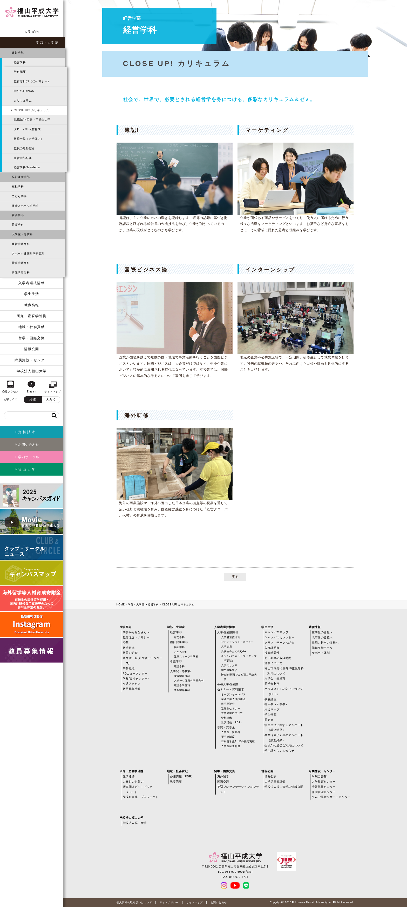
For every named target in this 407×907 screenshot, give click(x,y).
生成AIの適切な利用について (283, 745)
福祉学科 (18, 186)
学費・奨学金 (226, 727)
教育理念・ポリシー (136, 637)
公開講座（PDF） (182, 776)
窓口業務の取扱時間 (277, 657)
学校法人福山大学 (32, 371)
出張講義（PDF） (232, 722)
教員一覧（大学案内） (29, 138)
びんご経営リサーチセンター (331, 796)
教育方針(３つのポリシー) (31, 81)
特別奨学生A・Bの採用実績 (238, 741)
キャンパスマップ (276, 632)
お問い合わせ (219, 902)
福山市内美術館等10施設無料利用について (284, 671)
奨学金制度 (228, 736)
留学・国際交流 (31, 338)
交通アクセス (132, 683)
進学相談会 (228, 703)
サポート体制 (321, 652)
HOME (121, 604)
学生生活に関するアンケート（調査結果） (283, 727)
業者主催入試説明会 (233, 699)
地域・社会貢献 (31, 327)
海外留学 (223, 776)
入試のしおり (229, 665)
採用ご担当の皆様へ (325, 642)
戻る (235, 577)
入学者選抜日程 (230, 637)
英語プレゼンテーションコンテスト (238, 789)
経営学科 (20, 62)
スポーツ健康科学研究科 (28, 253)
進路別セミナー (230, 708)
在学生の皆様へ (322, 632)
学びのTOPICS (24, 90)
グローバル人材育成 (27, 129)
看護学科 (18, 224)
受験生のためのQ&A (233, 651)
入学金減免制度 (230, 746)
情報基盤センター (324, 786)
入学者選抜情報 (31, 283)
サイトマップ (194, 902)
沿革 (126, 642)
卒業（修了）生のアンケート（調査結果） (283, 737)
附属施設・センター (32, 360)
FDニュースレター (135, 673)
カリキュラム (23, 100)
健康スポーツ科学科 (25, 205)
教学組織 (129, 647)
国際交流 (223, 781)
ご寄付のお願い (133, 781)
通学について (273, 663)
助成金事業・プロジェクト (141, 796)
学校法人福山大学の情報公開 (283, 786)
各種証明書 (272, 647)
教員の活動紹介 (24, 148)
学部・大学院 (47, 42)
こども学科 (19, 196)
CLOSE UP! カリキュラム (31, 110)
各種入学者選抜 (227, 684)
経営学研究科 (21, 243)
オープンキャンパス (233, 694)
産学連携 (129, 776)
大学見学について (232, 713)
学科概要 (20, 71)
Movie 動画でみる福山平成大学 (239, 677)
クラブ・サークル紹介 (279, 642)
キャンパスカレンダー (279, 637)
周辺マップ (272, 709)
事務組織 (129, 668)
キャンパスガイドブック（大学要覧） (239, 658)
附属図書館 (319, 776)
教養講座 (270, 699)
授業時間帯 (272, 652)
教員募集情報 (132, 688)
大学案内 (31, 32)
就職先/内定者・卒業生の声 (32, 119)
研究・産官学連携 (32, 316)
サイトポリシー (169, 902)
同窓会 (269, 719)
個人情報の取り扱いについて (134, 902)
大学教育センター (324, 781)
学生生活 (31, 294)
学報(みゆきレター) (136, 678)
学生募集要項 (229, 670)
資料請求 (226, 717)
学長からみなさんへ (136, 632)
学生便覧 (270, 714)
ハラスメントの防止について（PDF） (283, 691)
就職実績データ (322, 647)
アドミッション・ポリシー (237, 642)
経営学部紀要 (23, 157)
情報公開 (31, 349)
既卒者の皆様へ (322, 637)
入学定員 (226, 646)
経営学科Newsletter (27, 167)
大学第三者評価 (275, 781)
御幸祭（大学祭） (276, 704)
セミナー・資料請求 (230, 689)
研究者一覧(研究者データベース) (143, 660)
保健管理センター (324, 791)
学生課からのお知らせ (279, 750)
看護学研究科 (21, 262)
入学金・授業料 (230, 732)
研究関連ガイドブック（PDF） (138, 789)
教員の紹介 (130, 652)
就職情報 (31, 305)
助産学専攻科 (21, 272)
